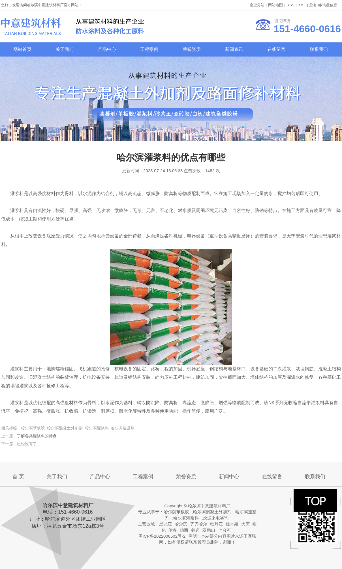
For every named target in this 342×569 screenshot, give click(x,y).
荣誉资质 (192, 49)
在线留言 (276, 49)
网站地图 (275, 5)
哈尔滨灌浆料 (186, 518)
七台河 (224, 530)
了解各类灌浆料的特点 (37, 436)
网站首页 (22, 49)
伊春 (172, 530)
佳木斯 (232, 524)
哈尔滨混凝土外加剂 (212, 511)
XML (302, 5)
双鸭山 (208, 530)
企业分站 (257, 5)
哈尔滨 (181, 524)
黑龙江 (165, 524)
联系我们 (319, 49)
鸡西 (184, 530)
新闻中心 (229, 476)
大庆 (245, 524)
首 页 (18, 476)
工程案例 (149, 49)
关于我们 (64, 49)
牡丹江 (216, 524)
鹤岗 (195, 530)
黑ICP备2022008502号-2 (162, 536)
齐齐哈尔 (198, 524)
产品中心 (107, 49)
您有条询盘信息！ (325, 5)
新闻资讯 (234, 49)
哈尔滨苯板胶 (176, 511)
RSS (290, 5)
